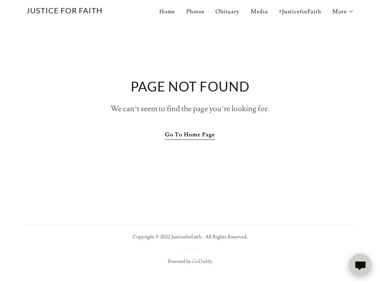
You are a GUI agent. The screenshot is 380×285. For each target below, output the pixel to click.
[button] (343, 11)
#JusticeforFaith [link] (300, 11)
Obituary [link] (227, 11)
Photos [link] (195, 11)
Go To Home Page (190, 134)
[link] (64, 11)
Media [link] (259, 11)
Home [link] (167, 11)
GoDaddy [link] (202, 261)
